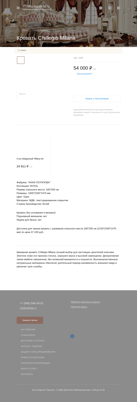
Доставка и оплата (33, 341)
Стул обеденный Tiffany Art (30, 158)
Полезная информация (35, 363)
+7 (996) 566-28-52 (34, 6)
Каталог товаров (31, 346)
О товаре (22, 50)
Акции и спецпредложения (38, 352)
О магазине (28, 335)
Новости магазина (33, 357)
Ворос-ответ (29, 368)
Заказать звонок (30, 320)
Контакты (27, 374)
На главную (28, 329)
